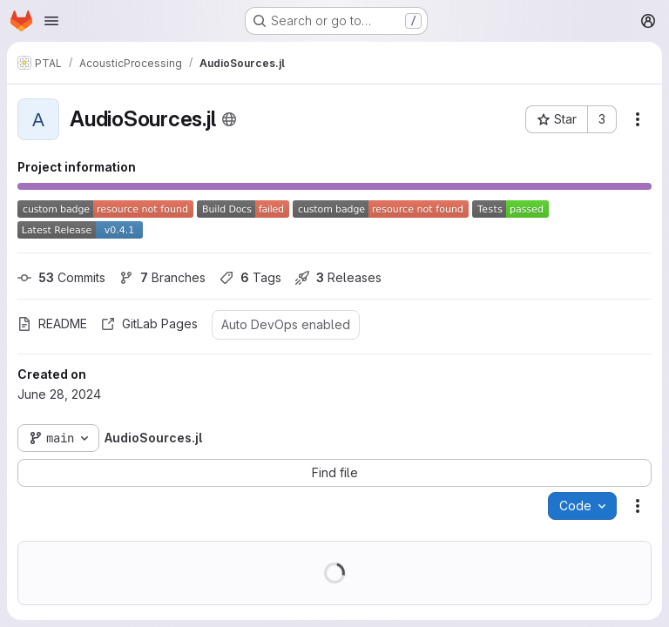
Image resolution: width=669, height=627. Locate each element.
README (52, 323)
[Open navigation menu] (51, 21)
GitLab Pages (149, 323)
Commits (61, 277)
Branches (162, 277)
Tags (250, 277)
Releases (338, 277)
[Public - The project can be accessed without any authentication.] (229, 119)
